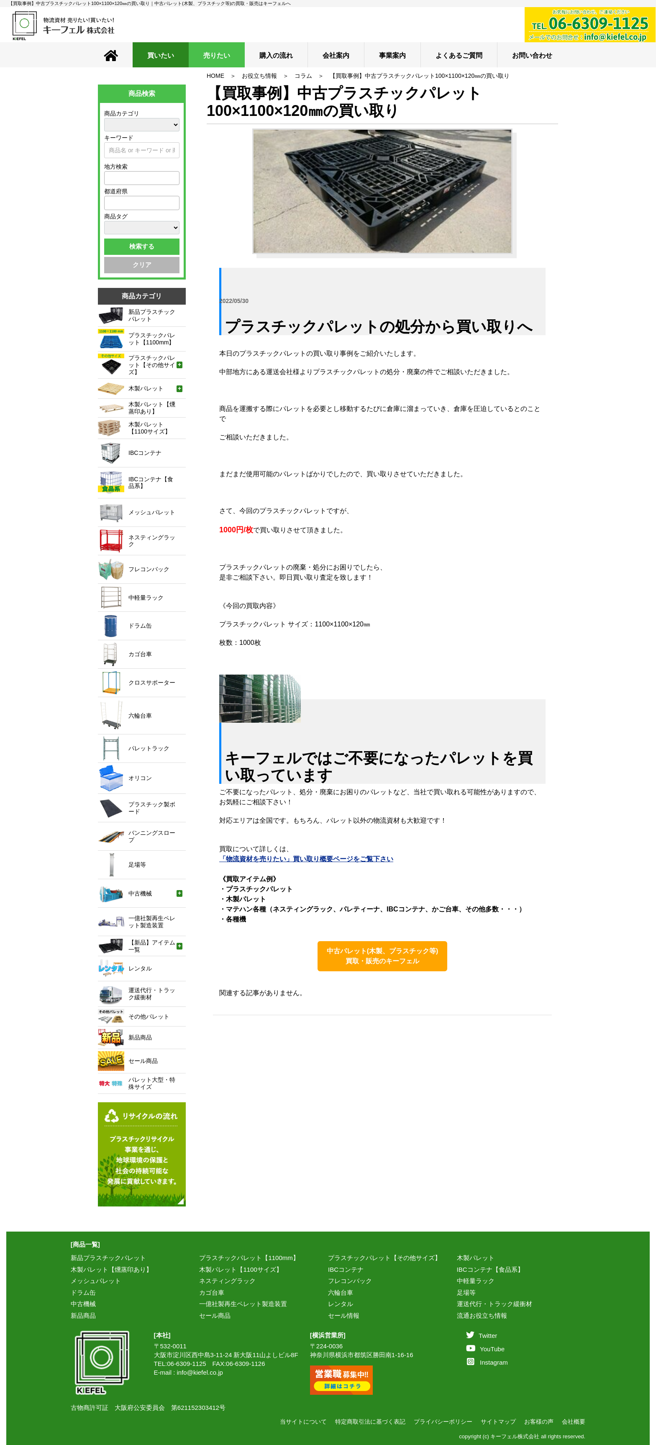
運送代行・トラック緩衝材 (494, 1303)
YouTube (485, 1349)
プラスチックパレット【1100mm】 (249, 1257)
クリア (142, 264)
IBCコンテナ (346, 1269)
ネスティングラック (227, 1280)
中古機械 (83, 1303)
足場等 (466, 1292)
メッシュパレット (96, 1280)
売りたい (216, 55)
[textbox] (109, 178)
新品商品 (83, 1315)
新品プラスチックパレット (108, 1257)
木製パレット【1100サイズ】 (240, 1269)
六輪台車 (340, 1292)
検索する (141, 246)
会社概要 (573, 1421)
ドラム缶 (83, 1292)
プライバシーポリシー (443, 1421)
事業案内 (392, 55)
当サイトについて (303, 1421)
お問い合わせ (532, 55)
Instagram (487, 1362)
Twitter (481, 1335)
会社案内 (336, 55)
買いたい (160, 55)
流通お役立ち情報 (482, 1315)
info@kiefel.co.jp (200, 1372)
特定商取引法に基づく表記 (370, 1421)
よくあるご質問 (459, 55)
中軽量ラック (476, 1280)
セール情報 (343, 1315)
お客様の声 (539, 1421)
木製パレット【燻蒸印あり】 (111, 1269)
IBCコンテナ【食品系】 (490, 1269)
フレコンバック (350, 1280)
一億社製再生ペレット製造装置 (243, 1303)
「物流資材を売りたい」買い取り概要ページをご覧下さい (306, 858)
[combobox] (141, 178)
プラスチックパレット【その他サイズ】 (384, 1257)
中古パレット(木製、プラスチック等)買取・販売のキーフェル (382, 956)
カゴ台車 (211, 1292)
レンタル (340, 1303)
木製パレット (476, 1257)
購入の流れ (276, 55)
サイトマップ (498, 1421)
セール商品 (215, 1315)
